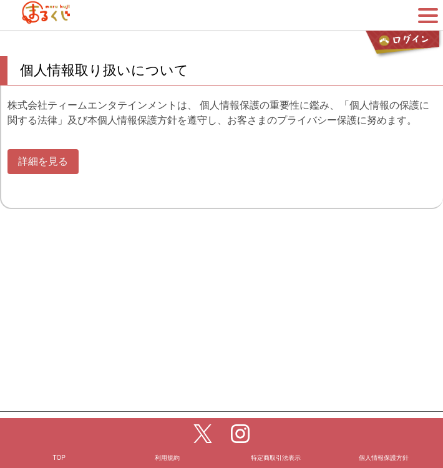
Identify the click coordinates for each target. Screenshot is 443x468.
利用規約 (167, 439)
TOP (59, 439)
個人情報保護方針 (384, 439)
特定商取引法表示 (276, 439)
